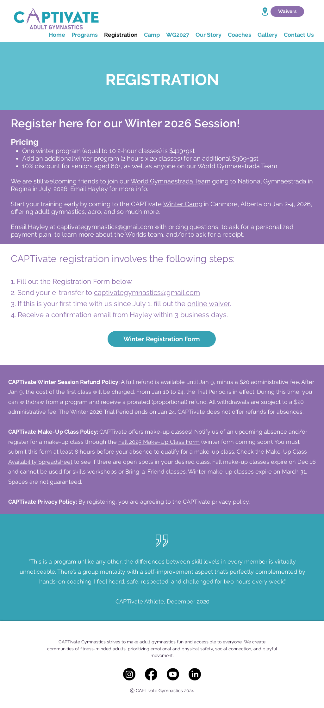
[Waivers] (287, 11)
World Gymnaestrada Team (170, 181)
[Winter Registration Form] (162, 339)
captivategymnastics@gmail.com (105, 227)
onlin (195, 303)
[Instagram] (129, 674)
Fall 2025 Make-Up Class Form (159, 441)
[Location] (265, 11)
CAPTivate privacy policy (216, 501)
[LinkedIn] (195, 674)
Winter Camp (182, 204)
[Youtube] (173, 674)
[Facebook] (151, 674)
